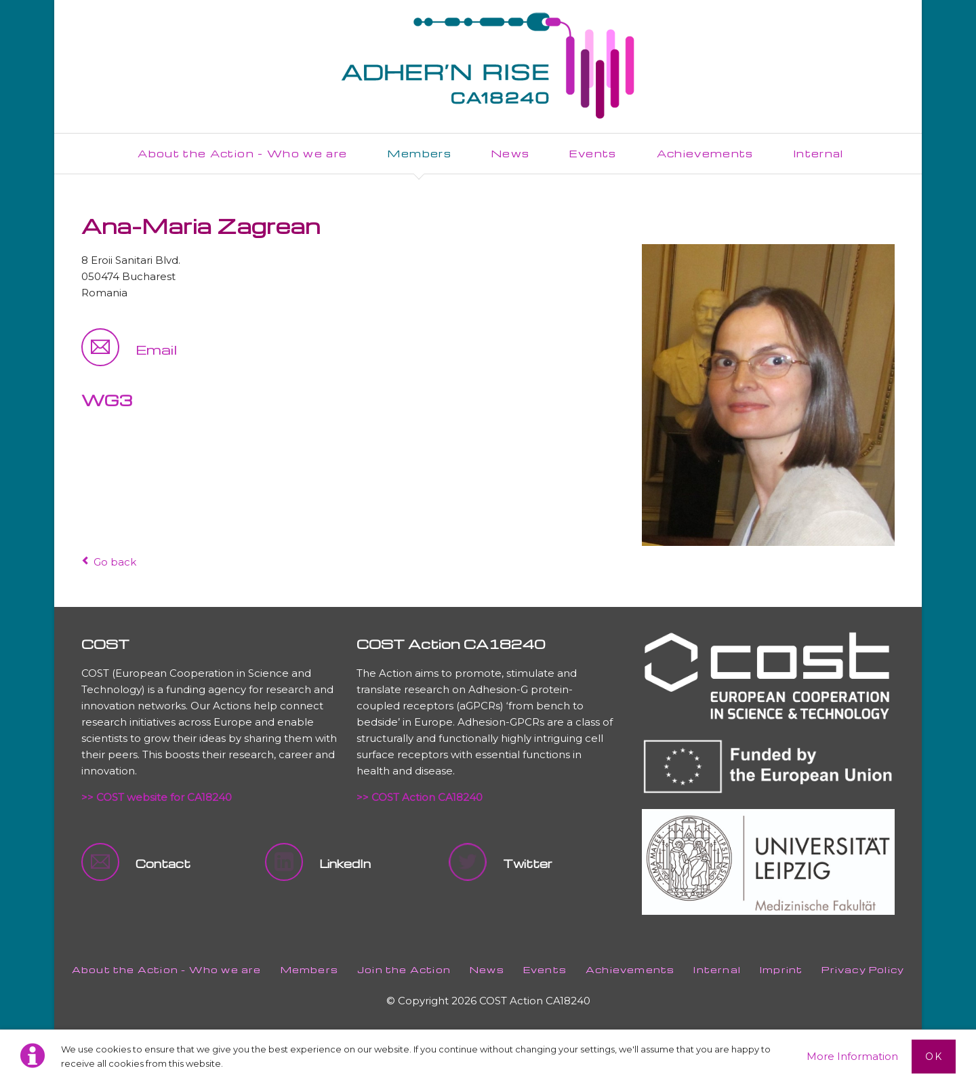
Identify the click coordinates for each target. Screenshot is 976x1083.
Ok (933, 1056)
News (487, 969)
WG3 (106, 400)
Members (309, 969)
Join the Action (404, 969)
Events (545, 969)
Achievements (630, 969)
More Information (852, 1056)
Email (156, 349)
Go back (115, 561)
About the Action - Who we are (167, 969)
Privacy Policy (862, 969)
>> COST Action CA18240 (420, 797)
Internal (717, 969)
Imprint (781, 969)
